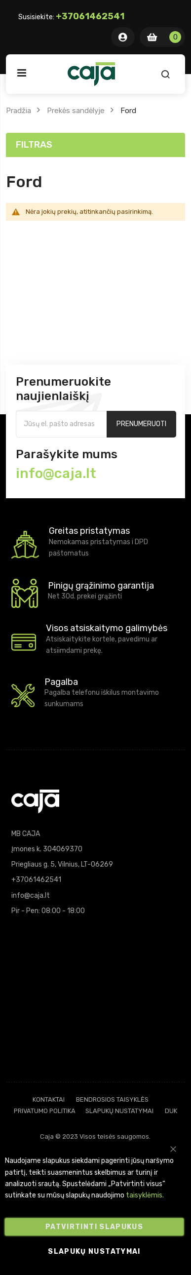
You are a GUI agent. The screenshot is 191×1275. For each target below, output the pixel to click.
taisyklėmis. (145, 1195)
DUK (171, 1111)
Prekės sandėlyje (76, 110)
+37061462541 (90, 16)
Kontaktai (49, 1099)
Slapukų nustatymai (119, 1111)
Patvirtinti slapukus (94, 1227)
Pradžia (18, 110)
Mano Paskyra (123, 37)
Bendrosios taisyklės (112, 1099)
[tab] (96, 145)
